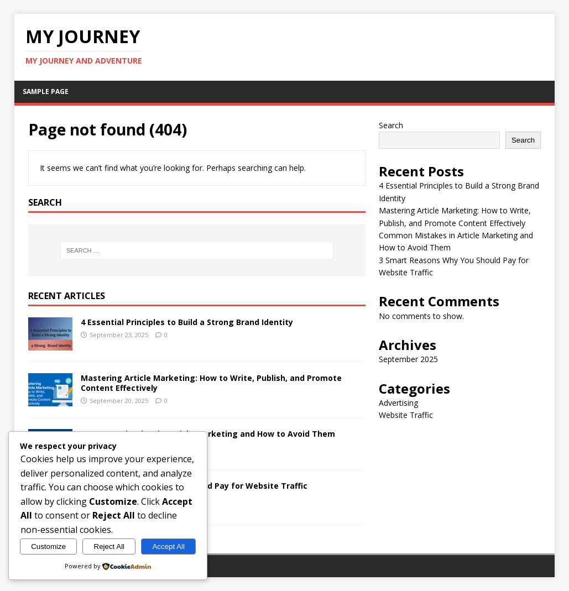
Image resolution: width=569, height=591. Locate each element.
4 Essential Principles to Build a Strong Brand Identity (187, 322)
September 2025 (408, 359)
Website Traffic (406, 415)
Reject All (109, 546)
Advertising (398, 403)
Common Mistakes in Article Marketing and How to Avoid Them (208, 433)
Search (391, 125)
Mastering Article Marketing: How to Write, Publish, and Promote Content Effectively (211, 383)
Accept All (168, 546)
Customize (48, 546)
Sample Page (46, 91)
